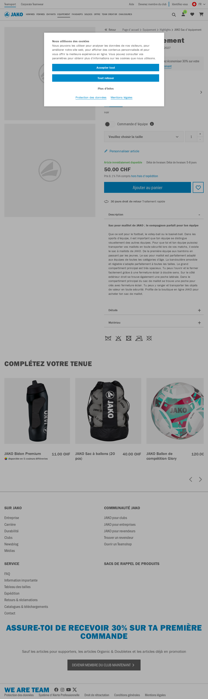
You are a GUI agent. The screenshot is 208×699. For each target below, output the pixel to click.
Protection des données (91, 98)
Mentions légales (121, 98)
